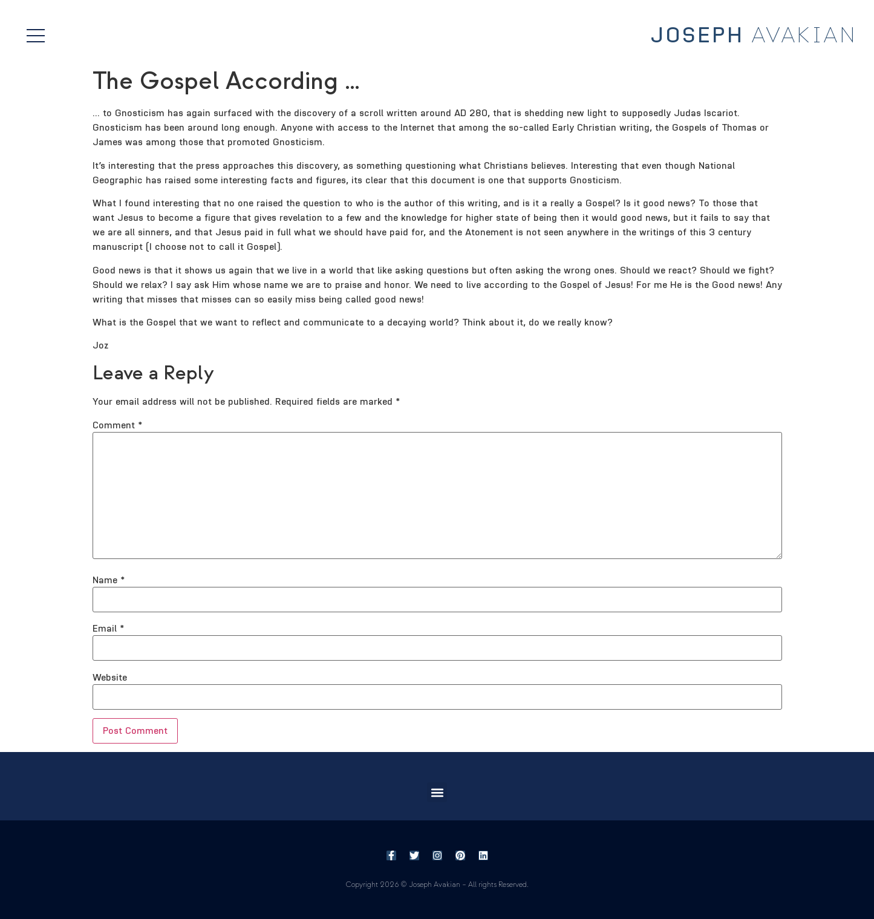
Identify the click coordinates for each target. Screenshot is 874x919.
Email (108, 628)
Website (110, 677)
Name (109, 580)
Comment (117, 425)
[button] (437, 792)
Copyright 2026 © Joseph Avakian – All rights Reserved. (437, 884)
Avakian (753, 36)
